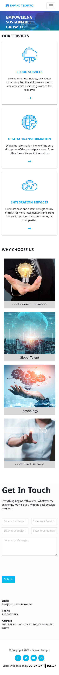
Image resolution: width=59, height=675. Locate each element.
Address (7, 620)
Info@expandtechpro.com (17, 604)
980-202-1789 (10, 614)
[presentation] (25, 570)
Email (5, 600)
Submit (8, 579)
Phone (6, 610)
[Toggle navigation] (50, 6)
